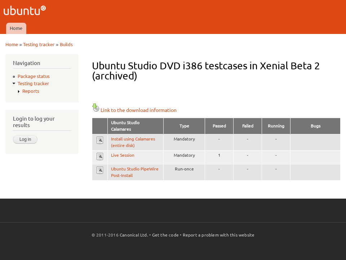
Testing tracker (38, 44)
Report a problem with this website (219, 235)
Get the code (165, 235)
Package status (34, 76)
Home (16, 28)
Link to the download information (134, 110)
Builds (66, 44)
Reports (30, 91)
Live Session (122, 155)
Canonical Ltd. (134, 235)
